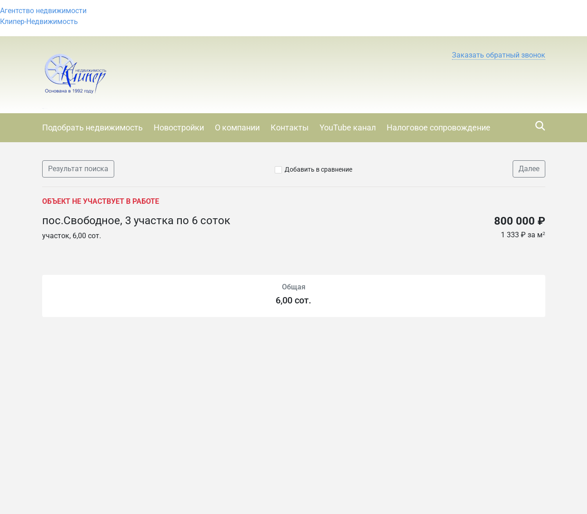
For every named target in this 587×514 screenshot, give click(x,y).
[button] (498, 55)
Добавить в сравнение (318, 169)
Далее (529, 168)
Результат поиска (78, 168)
